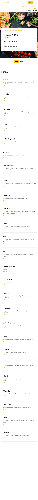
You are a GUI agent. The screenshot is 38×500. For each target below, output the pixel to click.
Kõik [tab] (16, 61)
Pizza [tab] (21, 61)
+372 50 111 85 (31, 10)
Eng (3, 2)
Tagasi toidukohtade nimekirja (13, 30)
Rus (8, 2)
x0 (30, 2)
